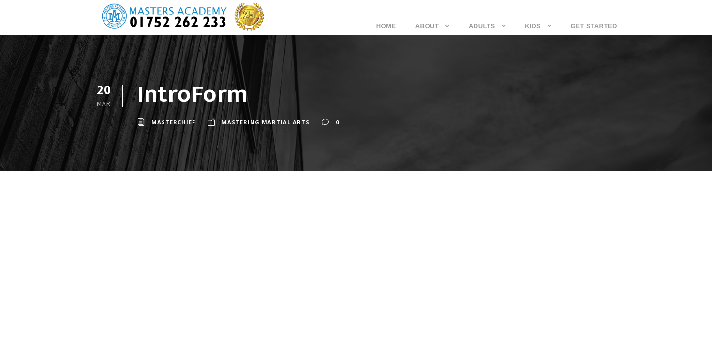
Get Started (594, 25)
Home (386, 25)
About (427, 25)
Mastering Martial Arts (266, 122)
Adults (482, 25)
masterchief (173, 122)
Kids (533, 25)
